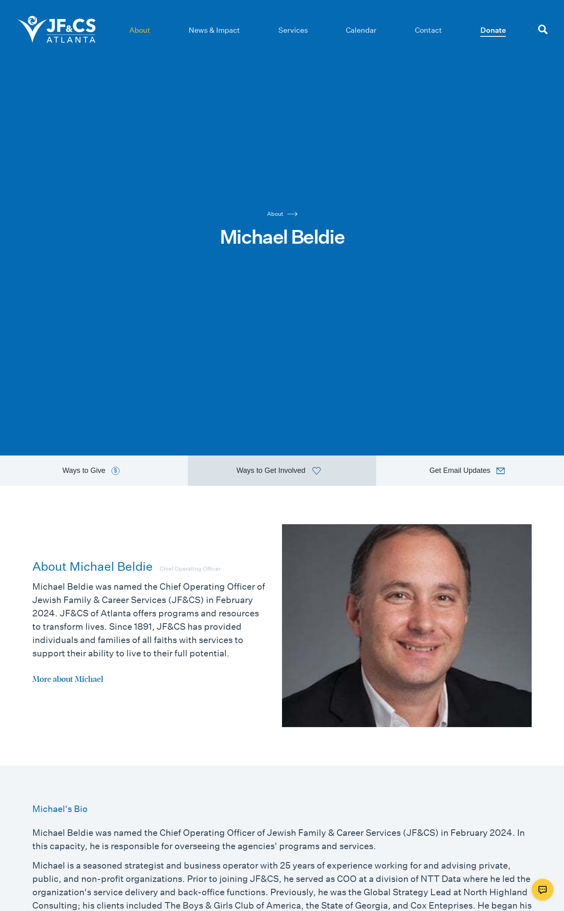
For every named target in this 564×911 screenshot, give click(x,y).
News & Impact (214, 30)
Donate (493, 30)
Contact (428, 30)
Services (293, 30)
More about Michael (67, 679)
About (139, 30)
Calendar (361, 30)
